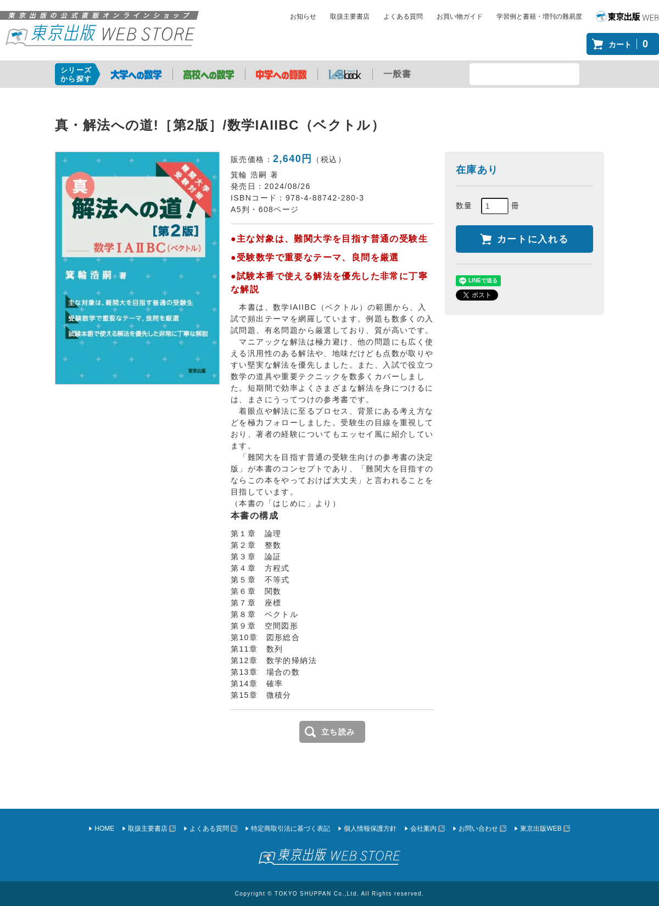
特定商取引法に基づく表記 (290, 828)
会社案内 (423, 828)
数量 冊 (488, 206)
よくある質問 (403, 16)
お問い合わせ (478, 828)
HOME (104, 828)
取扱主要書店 (350, 16)
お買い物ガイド (460, 16)
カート (631, 43)
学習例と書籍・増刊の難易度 (539, 16)
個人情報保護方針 (370, 828)
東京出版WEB (540, 828)
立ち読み (338, 731)
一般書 (397, 74)
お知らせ (303, 16)
